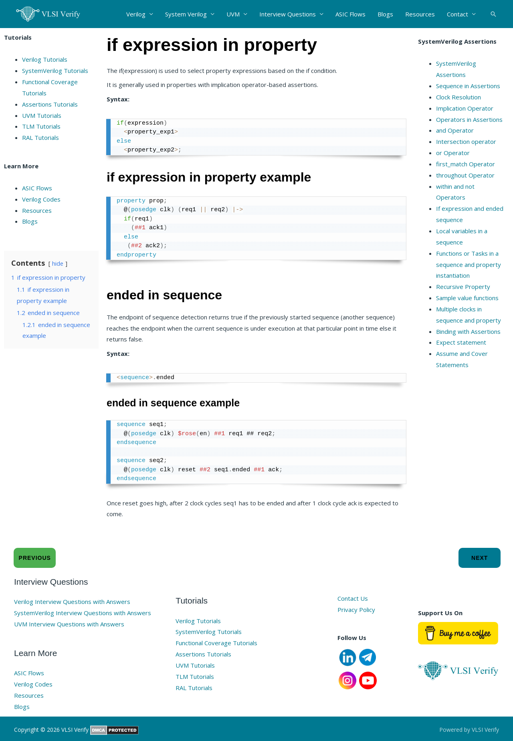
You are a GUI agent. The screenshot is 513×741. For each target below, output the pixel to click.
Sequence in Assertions (468, 86)
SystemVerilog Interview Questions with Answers (82, 613)
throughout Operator (465, 175)
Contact (457, 14)
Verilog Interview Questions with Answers (72, 602)
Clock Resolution (458, 97)
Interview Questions (287, 14)
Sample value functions (467, 298)
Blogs (385, 14)
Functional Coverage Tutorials (216, 643)
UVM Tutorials (41, 115)
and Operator (455, 130)
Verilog (135, 14)
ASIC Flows (350, 14)
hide (57, 263)
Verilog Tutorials (44, 59)
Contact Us (352, 598)
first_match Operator (465, 164)
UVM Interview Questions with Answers (69, 624)
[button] (493, 14)
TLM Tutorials (41, 126)
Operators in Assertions (469, 119)
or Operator (453, 153)
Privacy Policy (356, 610)
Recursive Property (463, 287)
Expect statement (461, 342)
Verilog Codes (41, 199)
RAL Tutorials (40, 137)
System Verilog (186, 14)
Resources (420, 14)
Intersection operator (466, 141)
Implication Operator (464, 108)
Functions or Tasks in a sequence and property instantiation (468, 264)
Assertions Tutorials (50, 104)
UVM (233, 14)
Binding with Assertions (468, 331)
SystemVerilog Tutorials (55, 71)
